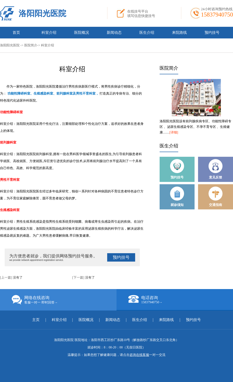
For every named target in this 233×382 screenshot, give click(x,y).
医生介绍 (146, 32)
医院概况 (81, 32)
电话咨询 (180, 299)
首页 (16, 32)
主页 (36, 320)
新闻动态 (114, 32)
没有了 (18, 277)
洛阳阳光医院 (42, 13)
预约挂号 (212, 32)
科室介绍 (48, 32)
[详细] (173, 132)
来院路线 (179, 32)
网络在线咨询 (64, 300)
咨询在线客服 (139, 355)
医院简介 (30, 45)
